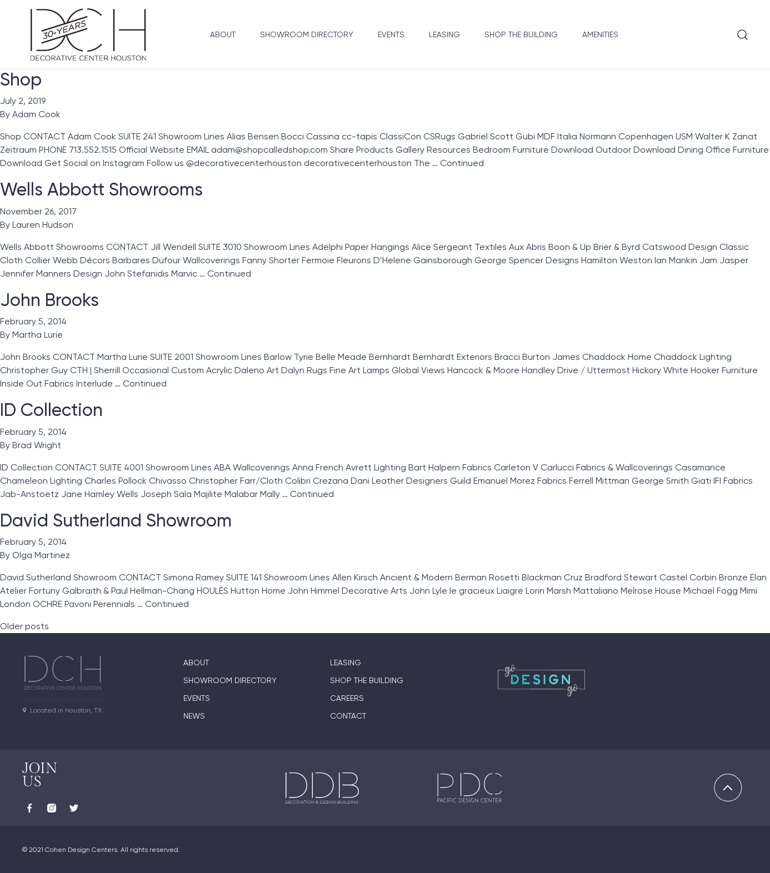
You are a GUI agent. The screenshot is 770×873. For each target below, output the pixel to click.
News (194, 715)
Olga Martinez (41, 555)
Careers (347, 698)
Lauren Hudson (42, 224)
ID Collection (51, 409)
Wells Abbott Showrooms (101, 189)
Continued (462, 163)
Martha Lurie (37, 334)
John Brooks (49, 299)
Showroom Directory (306, 34)
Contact (348, 715)
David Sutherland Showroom (116, 520)
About (223, 34)
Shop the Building (521, 34)
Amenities (600, 34)
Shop (21, 79)
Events (391, 34)
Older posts (24, 626)
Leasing (444, 34)
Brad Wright (36, 445)
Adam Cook (36, 114)
